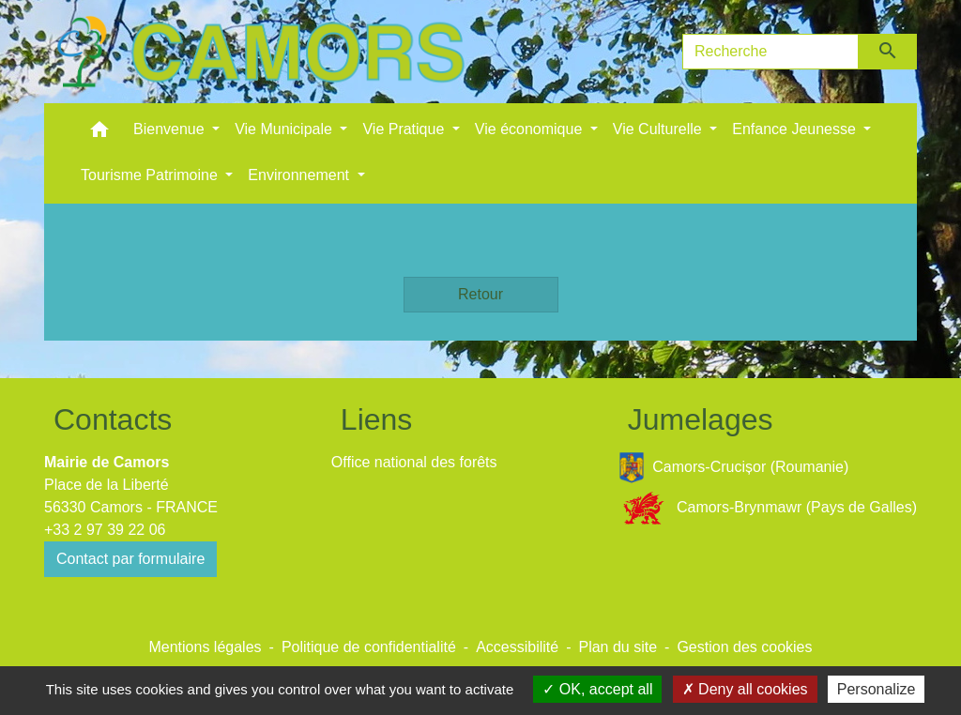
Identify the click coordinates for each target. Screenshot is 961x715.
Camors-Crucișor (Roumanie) (733, 467)
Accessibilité (517, 647)
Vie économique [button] (531, 129)
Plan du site (617, 647)
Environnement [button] (300, 175)
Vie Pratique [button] (405, 129)
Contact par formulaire (130, 559)
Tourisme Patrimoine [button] (151, 175)
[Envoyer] (888, 51)
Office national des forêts (414, 462)
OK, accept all (597, 689)
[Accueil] (260, 51)
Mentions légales (204, 647)
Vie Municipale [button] (285, 129)
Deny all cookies (745, 689)
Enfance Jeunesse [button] (796, 129)
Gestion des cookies (744, 647)
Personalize (876, 689)
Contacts (112, 419)
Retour (480, 294)
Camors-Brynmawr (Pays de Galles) (767, 508)
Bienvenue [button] (170, 129)
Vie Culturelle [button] (659, 129)
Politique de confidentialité (369, 647)
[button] (99, 134)
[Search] (770, 51)
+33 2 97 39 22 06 (104, 530)
